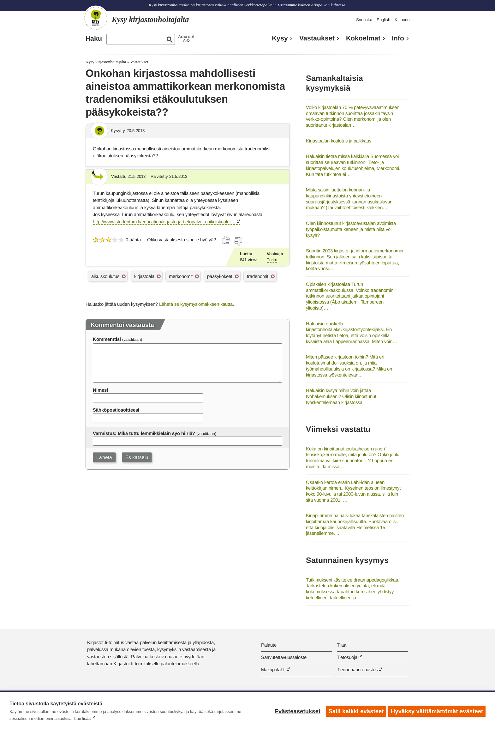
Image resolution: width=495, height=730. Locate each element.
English (383, 19)
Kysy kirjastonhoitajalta (106, 61)
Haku (94, 38)
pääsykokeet (219, 276)
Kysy (280, 38)
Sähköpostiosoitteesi (116, 410)
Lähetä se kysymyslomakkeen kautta (196, 304)
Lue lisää (82, 718)
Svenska (364, 19)
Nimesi (100, 390)
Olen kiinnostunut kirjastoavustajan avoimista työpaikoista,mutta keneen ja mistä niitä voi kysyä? (351, 229)
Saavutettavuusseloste (284, 657)
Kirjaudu (402, 19)
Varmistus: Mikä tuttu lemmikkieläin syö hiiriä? (144, 433)
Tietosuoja (347, 657)
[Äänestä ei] (238, 241)
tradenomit (257, 276)
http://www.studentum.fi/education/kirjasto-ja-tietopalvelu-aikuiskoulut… (164, 221)
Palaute (269, 645)
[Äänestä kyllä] (226, 240)
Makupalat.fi (273, 669)
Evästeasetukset (296, 711)
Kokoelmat (363, 38)
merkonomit (181, 276)
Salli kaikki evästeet (355, 711)
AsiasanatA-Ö (186, 38)
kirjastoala (144, 276)
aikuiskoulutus (105, 276)
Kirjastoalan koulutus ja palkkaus (338, 140)
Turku (272, 259)
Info (398, 38)
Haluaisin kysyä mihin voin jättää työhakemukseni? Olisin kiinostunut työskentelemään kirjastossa (341, 396)
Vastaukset (317, 38)
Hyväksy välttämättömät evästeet (437, 711)
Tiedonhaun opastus (357, 669)
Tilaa (341, 645)
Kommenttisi (107, 339)
